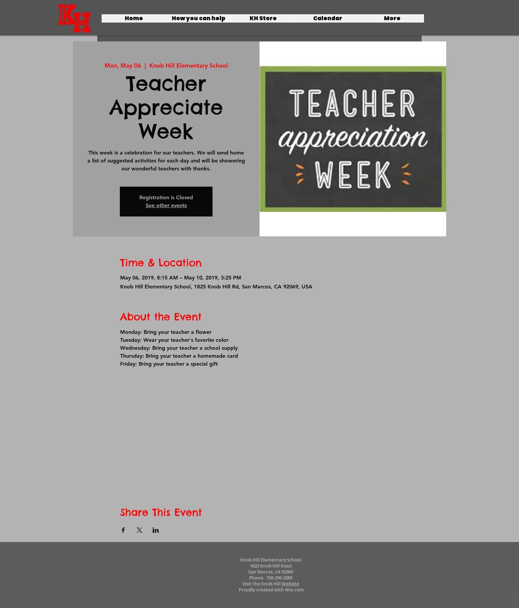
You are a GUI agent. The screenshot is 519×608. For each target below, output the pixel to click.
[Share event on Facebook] (123, 530)
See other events (166, 205)
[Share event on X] (139, 530)
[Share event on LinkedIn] (156, 530)
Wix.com (294, 590)
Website (290, 584)
